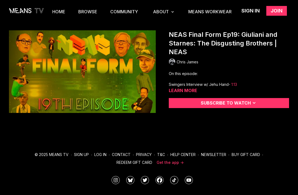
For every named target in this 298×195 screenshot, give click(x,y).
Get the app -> (170, 162)
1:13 (234, 84)
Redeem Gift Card (134, 162)
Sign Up (81, 154)
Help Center (183, 154)
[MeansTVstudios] (130, 180)
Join (277, 11)
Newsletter (213, 154)
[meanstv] (160, 180)
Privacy (144, 154)
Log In (100, 154)
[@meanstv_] (174, 180)
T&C (161, 154)
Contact (121, 154)
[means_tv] (116, 180)
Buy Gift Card (246, 154)
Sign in (250, 11)
